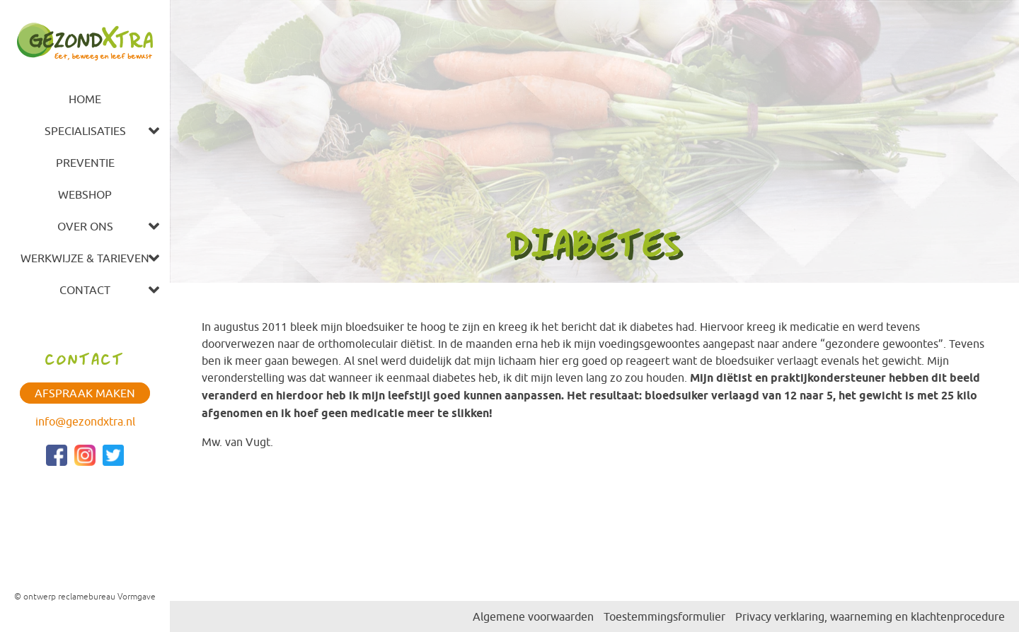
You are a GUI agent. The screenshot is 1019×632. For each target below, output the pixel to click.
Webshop (85, 194)
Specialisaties (85, 130)
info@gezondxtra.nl (85, 421)
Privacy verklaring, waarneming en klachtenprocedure (870, 616)
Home (85, 99)
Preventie (85, 162)
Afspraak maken (85, 393)
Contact (84, 289)
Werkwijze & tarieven (85, 258)
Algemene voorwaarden (533, 616)
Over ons (85, 226)
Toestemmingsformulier (664, 616)
